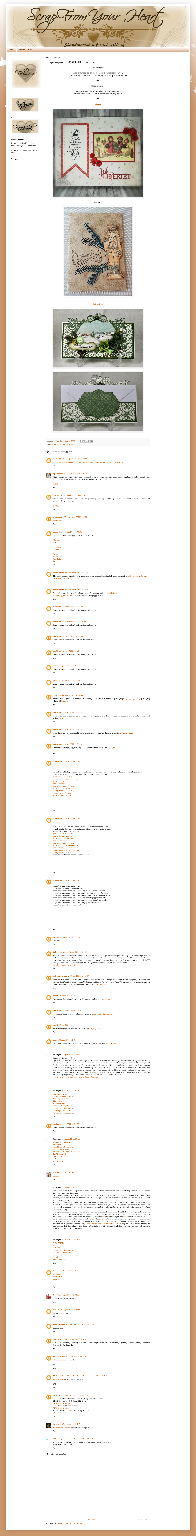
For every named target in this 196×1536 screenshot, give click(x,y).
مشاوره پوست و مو (126, 733)
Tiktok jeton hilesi (60, 1099)
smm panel (57, 1245)
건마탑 (55, 506)
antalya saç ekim (59, 1103)
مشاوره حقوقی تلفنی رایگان (103, 1014)
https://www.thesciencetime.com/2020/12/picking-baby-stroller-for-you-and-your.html (89, 462)
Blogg (11, 50)
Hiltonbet (57, 547)
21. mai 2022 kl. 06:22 (70, 1172)
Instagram (58, 517)
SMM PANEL (58, 1243)
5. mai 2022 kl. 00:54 (70, 1090)
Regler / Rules (25, 50)
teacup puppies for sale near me (66, 850)
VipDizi (57, 1295)
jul (64, 444)
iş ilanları (56, 1248)
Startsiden (92, 1519)
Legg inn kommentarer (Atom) (69, 1523)
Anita (98, 104)
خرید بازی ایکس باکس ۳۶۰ (132, 699)
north (55, 996)
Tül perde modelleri (61, 1142)
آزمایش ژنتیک (95, 1029)
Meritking (57, 540)
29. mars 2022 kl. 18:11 (72, 761)
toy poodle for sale (111, 593)
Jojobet (56, 549)
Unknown (57, 761)
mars (55, 532)
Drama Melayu (60, 1339)
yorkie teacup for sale (62, 795)
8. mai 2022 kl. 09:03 (70, 1124)
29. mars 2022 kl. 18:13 (72, 880)
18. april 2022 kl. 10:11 (68, 996)
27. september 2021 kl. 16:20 (75, 495)
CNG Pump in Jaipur (61, 1408)
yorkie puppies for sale (62, 776)
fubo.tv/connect (100, 984)
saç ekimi (57, 1274)
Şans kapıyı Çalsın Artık (64, 1324)
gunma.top (58, 495)
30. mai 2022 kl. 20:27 (71, 1240)
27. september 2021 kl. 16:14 (77, 473)
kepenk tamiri (59, 1379)
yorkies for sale (59, 781)
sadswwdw (58, 572)
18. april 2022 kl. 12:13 (71, 1055)
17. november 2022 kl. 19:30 (96, 1376)
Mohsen (57, 1124)
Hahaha (56, 1172)
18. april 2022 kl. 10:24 (72, 1010)
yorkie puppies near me (63, 838)
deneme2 (57, 1310)
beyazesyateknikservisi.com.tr (65, 1255)
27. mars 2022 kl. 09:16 (72, 744)
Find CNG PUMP (60, 1395)
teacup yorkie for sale (62, 793)
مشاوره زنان (111, 748)
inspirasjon (58, 444)
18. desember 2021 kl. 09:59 (74, 621)
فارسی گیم (60, 695)
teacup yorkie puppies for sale (65, 779)
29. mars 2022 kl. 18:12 (72, 818)
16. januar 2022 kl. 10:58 (73, 636)
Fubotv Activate (60, 952)
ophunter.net (59, 473)
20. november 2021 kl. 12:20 (75, 517)
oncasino (57, 1176)
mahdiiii (57, 607)
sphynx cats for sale (61, 578)
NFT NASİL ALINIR (61, 1149)
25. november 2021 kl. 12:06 (76, 590)
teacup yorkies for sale (62, 791)
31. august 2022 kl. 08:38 (78, 1339)
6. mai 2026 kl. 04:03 (86, 1439)
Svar (54, 466)
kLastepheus (59, 1356)
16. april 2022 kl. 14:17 (78, 952)
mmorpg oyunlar (60, 1094)
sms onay (57, 1145)
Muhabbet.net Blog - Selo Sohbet (68, 1376)
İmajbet (56, 552)
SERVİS (56, 1257)
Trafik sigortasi (59, 1154)
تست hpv (112, 1043)
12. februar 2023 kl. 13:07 (79, 1395)
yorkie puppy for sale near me (65, 845)
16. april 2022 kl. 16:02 (79, 976)
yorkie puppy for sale (62, 788)
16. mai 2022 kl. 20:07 (71, 1139)
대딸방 (55, 484)
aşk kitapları (58, 1161)
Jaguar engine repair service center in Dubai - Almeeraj (75, 1077)
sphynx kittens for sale (138, 576)
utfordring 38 (70, 444)
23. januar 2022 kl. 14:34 (69, 651)
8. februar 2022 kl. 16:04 (69, 680)
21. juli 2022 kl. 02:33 (70, 1295)
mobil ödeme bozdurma (63, 1147)
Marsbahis (57, 559)
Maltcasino (57, 556)
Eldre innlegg (143, 1519)
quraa (56, 666)
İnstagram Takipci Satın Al (63, 1113)
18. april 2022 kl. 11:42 (68, 1025)
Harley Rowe (59, 459)
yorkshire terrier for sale (63, 786)
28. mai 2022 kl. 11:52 (70, 1187)
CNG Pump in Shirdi (61, 1403)
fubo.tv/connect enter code (64, 965)
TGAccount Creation (61, 1428)
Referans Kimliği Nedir (62, 1106)
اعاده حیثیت (63, 718)
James (56, 1424)
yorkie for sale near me (63, 836)
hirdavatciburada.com (62, 1252)
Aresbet (56, 554)
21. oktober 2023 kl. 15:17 (70, 1424)
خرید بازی (65, 701)
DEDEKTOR (57, 1156)
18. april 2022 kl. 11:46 (68, 1040)
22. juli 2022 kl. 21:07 (86, 1324)
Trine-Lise (98, 304)
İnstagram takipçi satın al (63, 1250)
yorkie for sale (59, 784)
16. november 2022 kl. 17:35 (77, 1356)
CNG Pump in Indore (61, 1413)
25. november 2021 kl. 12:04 (76, 572)
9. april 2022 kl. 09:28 (70, 937)
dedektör (56, 1279)
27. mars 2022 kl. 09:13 (72, 712)
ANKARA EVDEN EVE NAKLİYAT (66, 1152)
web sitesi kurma (60, 1159)
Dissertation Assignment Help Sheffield (104, 1224)
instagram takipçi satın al (63, 1096)
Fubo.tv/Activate (61, 976)
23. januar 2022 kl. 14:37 (69, 666)
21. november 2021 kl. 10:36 (70, 532)
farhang (57, 937)
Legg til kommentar (56, 1454)
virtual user (57, 521)
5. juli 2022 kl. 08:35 (71, 1271)
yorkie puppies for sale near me (66, 848)
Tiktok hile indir (60, 1259)
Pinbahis (56, 545)
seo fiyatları (58, 1277)
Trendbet (57, 561)
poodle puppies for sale (62, 595)
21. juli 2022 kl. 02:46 (71, 1310)
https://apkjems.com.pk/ (64, 1439)
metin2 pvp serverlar (61, 1110)
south (55, 651)
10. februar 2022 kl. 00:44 (68, 695)
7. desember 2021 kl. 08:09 (74, 607)
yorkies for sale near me (63, 834)
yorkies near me (60, 841)
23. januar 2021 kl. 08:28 (76, 459)
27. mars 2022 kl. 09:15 (72, 729)
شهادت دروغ (105, 999)
